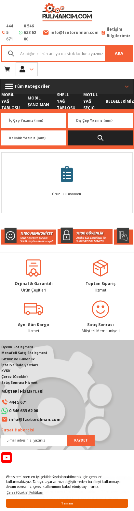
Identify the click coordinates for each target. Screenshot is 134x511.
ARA (119, 53)
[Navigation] (67, 86)
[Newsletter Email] (48, 440)
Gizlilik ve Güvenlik (18, 359)
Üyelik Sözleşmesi (17, 347)
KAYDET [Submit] (81, 440)
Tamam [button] (67, 503)
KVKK (5, 370)
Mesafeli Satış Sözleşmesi (24, 353)
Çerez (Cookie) (14, 376)
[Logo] (67, 13)
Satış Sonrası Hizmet (19, 382)
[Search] (67, 53)
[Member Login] (27, 69)
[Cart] (7, 69)
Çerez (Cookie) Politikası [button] (25, 492)
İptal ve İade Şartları (19, 365)
